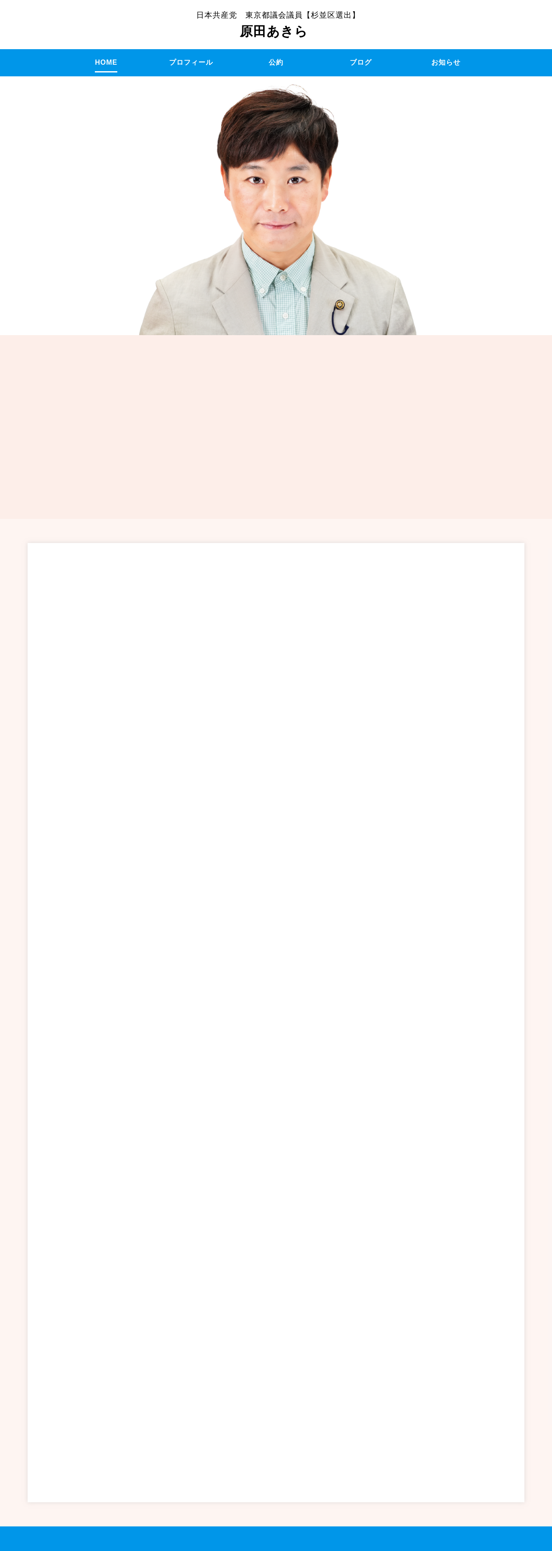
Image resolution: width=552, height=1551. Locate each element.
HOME (106, 62)
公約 (276, 62)
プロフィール (191, 62)
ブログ (361, 62)
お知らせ (446, 62)
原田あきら (278, 24)
